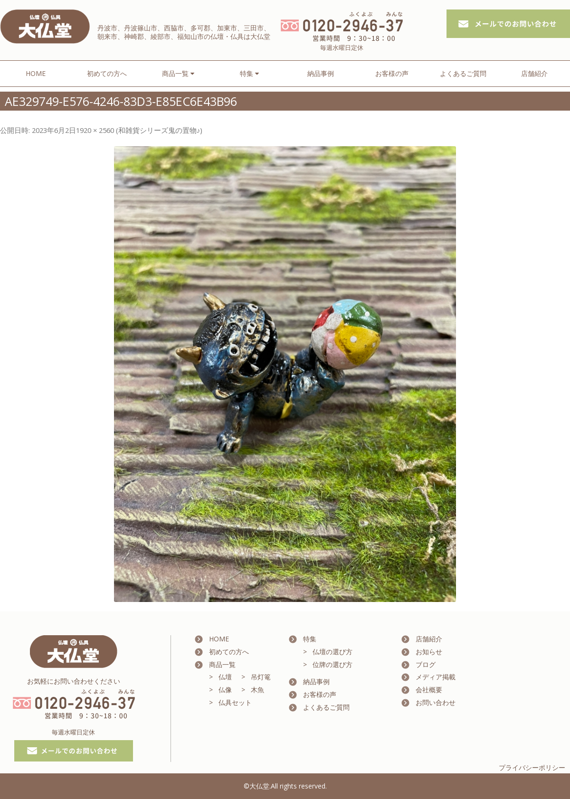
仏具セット (235, 702)
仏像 (225, 689)
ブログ (426, 664)
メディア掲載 (436, 676)
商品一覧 (222, 664)
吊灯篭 (261, 676)
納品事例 (320, 73)
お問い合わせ (436, 702)
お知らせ (429, 651)
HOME (36, 73)
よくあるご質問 (463, 73)
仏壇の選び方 (332, 651)
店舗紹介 (534, 73)
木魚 (257, 689)
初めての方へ (107, 73)
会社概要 (429, 689)
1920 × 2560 (95, 130)
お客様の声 (391, 73)
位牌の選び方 (332, 664)
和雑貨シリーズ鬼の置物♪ (159, 130)
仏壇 (225, 676)
